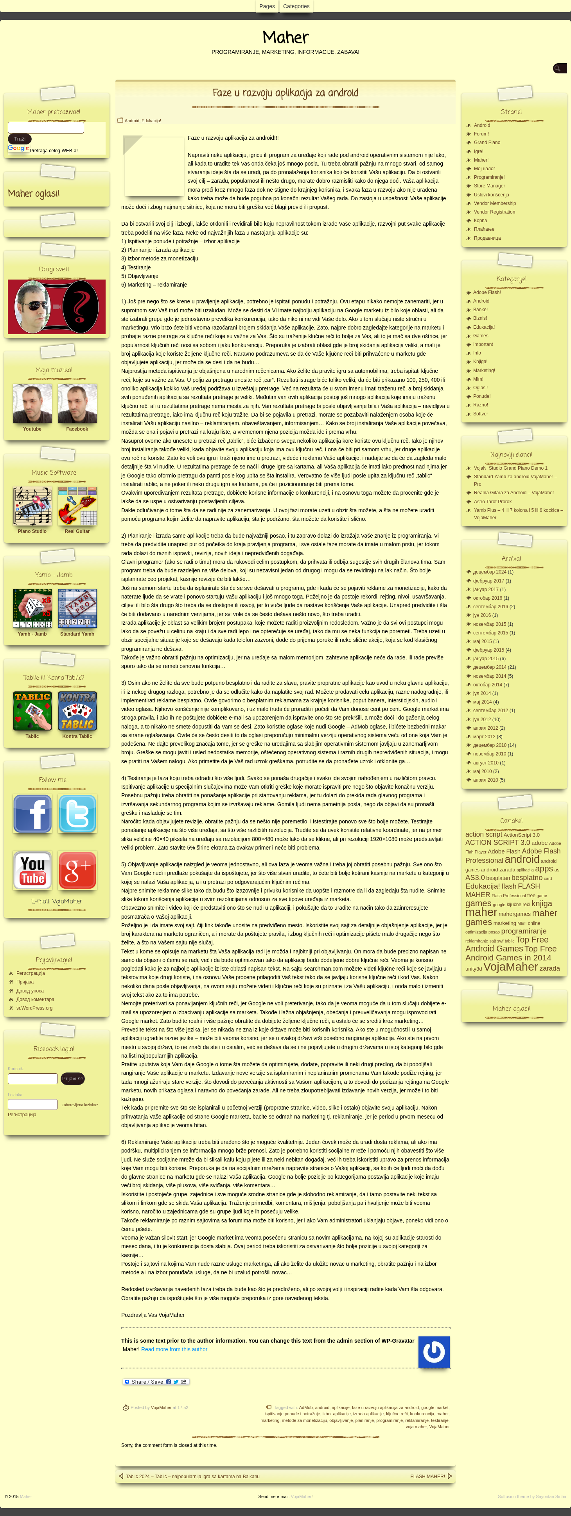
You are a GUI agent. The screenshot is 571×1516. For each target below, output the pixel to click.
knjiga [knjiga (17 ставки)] (541, 903)
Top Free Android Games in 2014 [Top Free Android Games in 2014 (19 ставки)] (511, 953)
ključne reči (397, 1413)
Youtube (32, 429)
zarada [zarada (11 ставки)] (550, 968)
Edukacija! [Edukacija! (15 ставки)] (482, 886)
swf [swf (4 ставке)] (500, 941)
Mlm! (478, 379)
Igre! (478, 151)
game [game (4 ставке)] (542, 895)
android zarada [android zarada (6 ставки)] (498, 870)
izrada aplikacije (368, 1413)
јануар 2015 (486, 658)
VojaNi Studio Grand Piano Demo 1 (511, 468)
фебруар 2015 (488, 650)
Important (483, 344)
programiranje (389, 1420)
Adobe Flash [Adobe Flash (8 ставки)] (504, 851)
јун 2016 (482, 615)
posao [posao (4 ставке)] (494, 932)
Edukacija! (151, 120)
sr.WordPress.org (34, 1008)
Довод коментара (35, 999)
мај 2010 (482, 771)
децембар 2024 (489, 572)
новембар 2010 (489, 754)
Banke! (480, 309)
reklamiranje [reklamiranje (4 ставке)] (476, 941)
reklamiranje (417, 1420)
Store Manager (489, 186)
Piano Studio (32, 531)
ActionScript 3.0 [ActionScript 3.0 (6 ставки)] (522, 835)
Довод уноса (30, 991)
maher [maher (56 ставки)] (481, 912)
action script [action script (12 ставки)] (483, 834)
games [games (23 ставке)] (478, 903)
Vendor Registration (494, 212)
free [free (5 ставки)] (531, 895)
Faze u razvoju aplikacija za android (285, 93)
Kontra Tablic (77, 736)
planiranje (364, 1420)
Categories (296, 6)
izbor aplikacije (337, 1413)
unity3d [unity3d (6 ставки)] (473, 969)
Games (480, 335)
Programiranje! (489, 177)
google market (435, 1407)
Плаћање (484, 229)
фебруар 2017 (488, 581)
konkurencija (422, 1413)
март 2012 (484, 736)
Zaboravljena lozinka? (79, 1105)
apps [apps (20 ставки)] (544, 868)
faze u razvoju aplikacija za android (385, 1407)
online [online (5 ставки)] (534, 923)
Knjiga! (480, 361)
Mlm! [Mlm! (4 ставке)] (521, 923)
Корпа (480, 220)
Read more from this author (174, 1349)
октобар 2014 (487, 685)
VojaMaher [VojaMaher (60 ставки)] (510, 966)
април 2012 (485, 728)
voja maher (416, 1426)
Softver (480, 414)
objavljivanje (341, 1420)
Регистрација (30, 973)
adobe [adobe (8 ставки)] (539, 842)
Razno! (480, 405)
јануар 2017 (486, 589)
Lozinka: (14, 1094)
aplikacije (341, 1407)
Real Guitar (77, 531)
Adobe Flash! (487, 292)
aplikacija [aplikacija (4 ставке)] (525, 870)
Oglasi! (480, 387)
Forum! (481, 134)
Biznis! (480, 318)
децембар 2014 (489, 667)
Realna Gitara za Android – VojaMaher (514, 492)
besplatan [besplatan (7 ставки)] (498, 878)
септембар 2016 (490, 606)
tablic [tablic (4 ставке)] (510, 941)
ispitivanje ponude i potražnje (292, 1413)
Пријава (25, 982)
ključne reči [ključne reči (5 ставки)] (518, 904)
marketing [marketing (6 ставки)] (505, 923)
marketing (269, 1420)
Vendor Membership (495, 203)
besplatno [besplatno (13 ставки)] (527, 877)
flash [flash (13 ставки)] (509, 886)
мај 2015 (482, 641)
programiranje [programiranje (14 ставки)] (523, 931)
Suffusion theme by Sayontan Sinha (532, 1496)
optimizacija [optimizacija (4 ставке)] (476, 932)
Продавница (487, 238)
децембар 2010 (489, 745)
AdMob (306, 1407)
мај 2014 (482, 702)
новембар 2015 (489, 624)
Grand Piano (487, 142)
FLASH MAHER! (431, 1476)
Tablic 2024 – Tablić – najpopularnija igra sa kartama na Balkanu (189, 1476)
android (322, 1407)
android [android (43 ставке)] (522, 859)
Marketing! (484, 370)
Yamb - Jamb (32, 634)
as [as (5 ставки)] (557, 870)
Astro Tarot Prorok (493, 501)
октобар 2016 (487, 598)
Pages (267, 6)
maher (442, 1413)
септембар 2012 (490, 710)
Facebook (77, 429)
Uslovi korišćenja (491, 195)
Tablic (32, 736)
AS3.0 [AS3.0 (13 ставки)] (475, 877)
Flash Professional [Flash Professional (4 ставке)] (509, 895)
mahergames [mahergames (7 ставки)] (515, 914)
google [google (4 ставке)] (499, 904)
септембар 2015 (490, 633)
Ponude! (482, 396)
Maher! (481, 160)
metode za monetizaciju (304, 1420)
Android (132, 120)
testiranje (440, 1420)
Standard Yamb (77, 634)
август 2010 (486, 763)
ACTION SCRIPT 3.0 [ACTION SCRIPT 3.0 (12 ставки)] (497, 842)
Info (477, 353)
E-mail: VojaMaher (57, 902)
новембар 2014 (489, 676)
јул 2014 (482, 693)
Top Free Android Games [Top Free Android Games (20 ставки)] (507, 944)
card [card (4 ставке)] (548, 878)
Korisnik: (14, 1068)
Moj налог (484, 168)
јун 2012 (482, 719)
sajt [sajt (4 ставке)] (492, 941)
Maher (285, 38)
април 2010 (485, 780)
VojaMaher (161, 1407)
